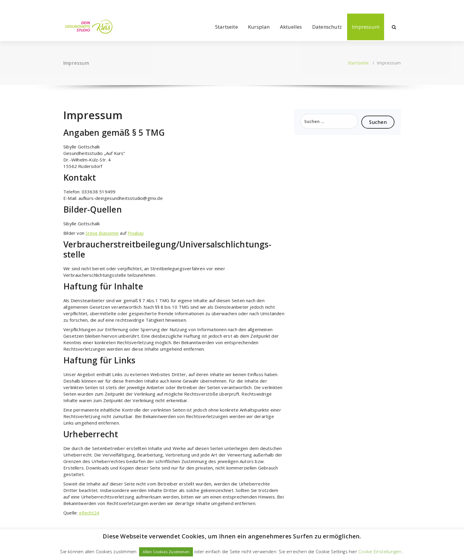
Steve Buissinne (102, 233)
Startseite (226, 26)
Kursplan (259, 26)
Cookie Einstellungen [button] (379, 551)
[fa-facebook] (64, 6)
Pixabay (136, 233)
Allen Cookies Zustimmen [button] (166, 551)
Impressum (365, 26)
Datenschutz (327, 26)
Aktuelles (291, 26)
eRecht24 (89, 513)
